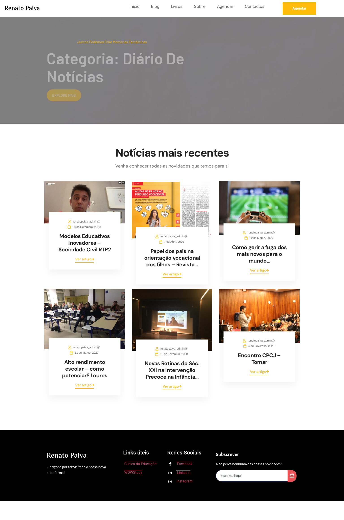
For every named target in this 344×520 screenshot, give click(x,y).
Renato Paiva (22, 8)
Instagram (180, 481)
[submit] (292, 476)
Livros (177, 6)
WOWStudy (133, 472)
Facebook (180, 464)
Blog (155, 6)
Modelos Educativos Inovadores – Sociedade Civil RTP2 (84, 243)
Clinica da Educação (140, 464)
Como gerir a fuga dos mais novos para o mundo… (259, 254)
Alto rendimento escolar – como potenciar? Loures (84, 369)
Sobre (200, 6)
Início (134, 6)
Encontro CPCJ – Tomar (259, 358)
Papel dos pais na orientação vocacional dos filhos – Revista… (172, 258)
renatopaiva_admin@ (87, 221)
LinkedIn (179, 473)
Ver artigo (84, 259)
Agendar (225, 6)
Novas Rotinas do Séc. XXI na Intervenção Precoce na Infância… (172, 370)
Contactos (254, 6)
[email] (252, 476)
